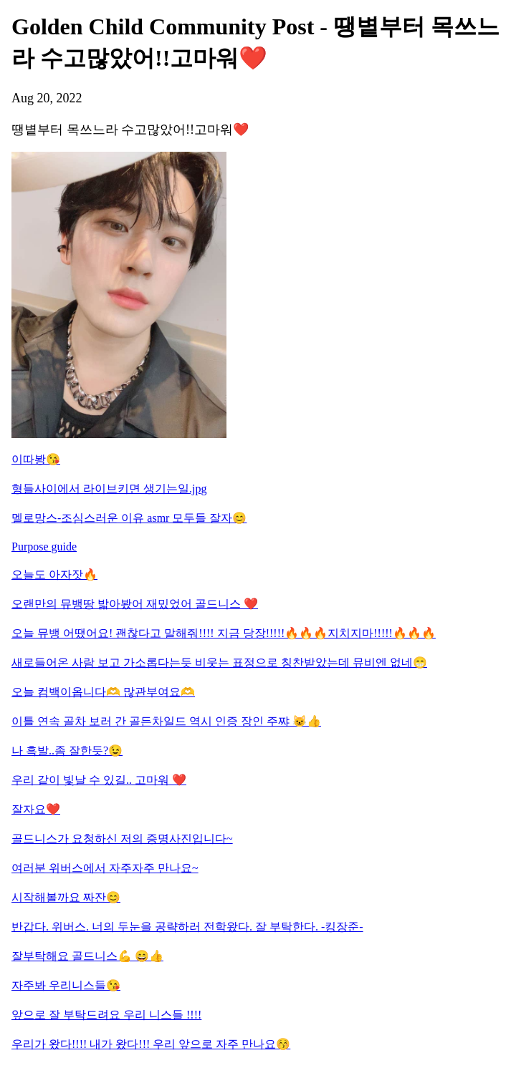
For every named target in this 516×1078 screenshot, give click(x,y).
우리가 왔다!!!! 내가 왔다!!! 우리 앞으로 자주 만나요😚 (150, 1044)
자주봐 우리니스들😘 (65, 985)
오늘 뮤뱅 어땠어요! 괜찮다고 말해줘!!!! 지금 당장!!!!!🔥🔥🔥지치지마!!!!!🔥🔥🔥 (223, 633)
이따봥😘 (35, 459)
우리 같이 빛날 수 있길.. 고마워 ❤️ (98, 780)
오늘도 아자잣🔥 (54, 574)
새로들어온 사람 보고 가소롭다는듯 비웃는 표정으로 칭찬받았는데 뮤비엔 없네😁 (219, 662)
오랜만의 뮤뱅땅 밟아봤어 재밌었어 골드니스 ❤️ (134, 604)
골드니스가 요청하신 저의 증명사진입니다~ (122, 838)
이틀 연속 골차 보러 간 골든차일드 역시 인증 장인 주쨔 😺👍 (166, 721)
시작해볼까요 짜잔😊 (65, 897)
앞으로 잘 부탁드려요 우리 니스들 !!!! (106, 1015)
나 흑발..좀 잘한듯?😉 (67, 750)
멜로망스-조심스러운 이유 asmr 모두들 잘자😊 (129, 518)
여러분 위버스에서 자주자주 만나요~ (105, 868)
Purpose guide (44, 546)
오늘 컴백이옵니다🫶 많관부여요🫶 (103, 692)
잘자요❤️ (35, 809)
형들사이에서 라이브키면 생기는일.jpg (108, 488)
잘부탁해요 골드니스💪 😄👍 (87, 956)
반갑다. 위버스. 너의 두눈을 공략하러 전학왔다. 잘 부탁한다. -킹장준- (187, 927)
